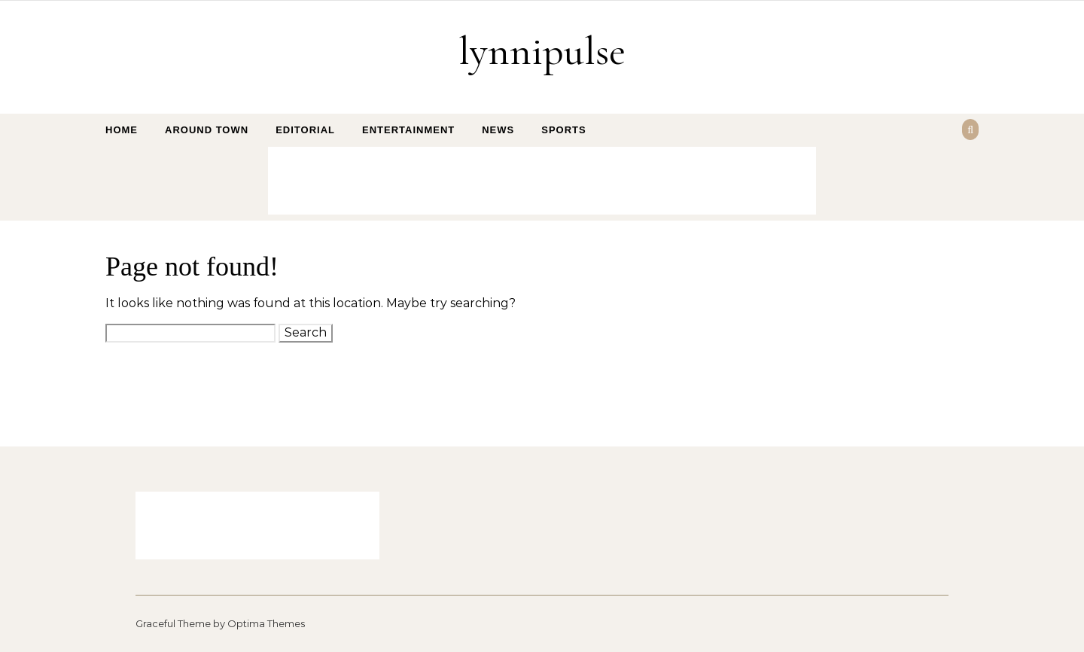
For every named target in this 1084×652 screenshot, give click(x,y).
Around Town (206, 130)
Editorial (305, 130)
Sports (563, 130)
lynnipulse (542, 50)
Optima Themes (266, 623)
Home (121, 130)
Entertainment (408, 130)
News (498, 130)
